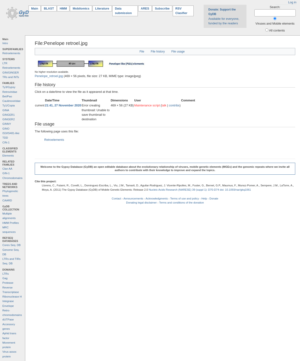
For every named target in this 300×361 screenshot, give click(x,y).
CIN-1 (6, 142)
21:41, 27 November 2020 (63, 105)
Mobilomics (81, 8)
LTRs (5, 273)
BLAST (49, 8)
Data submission (123, 11)
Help (204, 198)
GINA (5, 110)
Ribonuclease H (12, 296)
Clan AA (7, 168)
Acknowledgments (157, 198)
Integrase (8, 301)
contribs (174, 105)
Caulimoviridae (11, 100)
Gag (5, 278)
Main (36, 8)
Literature (102, 8)
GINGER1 (8, 114)
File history (158, 51)
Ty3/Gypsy (8, 87)
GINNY (6, 123)
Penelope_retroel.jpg (49, 76)
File (141, 51)
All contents (277, 30)
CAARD (7, 200)
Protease (7, 282)
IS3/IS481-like (11, 133)
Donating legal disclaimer (141, 202)
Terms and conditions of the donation (181, 202)
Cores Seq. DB (11, 245)
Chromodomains (12, 178)
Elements (8, 155)
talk (164, 105)
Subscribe (162, 8)
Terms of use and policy (184, 198)
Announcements (133, 198)
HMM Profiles (10, 222)
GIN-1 (6, 173)
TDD (5, 137)
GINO (5, 128)
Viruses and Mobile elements (275, 23)
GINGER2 (8, 119)
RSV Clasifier (181, 11)
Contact (116, 198)
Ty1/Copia (8, 105)
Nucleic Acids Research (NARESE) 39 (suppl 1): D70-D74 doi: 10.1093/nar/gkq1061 (200, 189)
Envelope (8, 305)
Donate (213, 198)
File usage (178, 51)
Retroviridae (9, 91)
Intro (5, 43)
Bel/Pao (7, 96)
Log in (292, 2)
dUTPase (8, 319)
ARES (145, 8)
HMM (63, 8)
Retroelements (11, 53)
